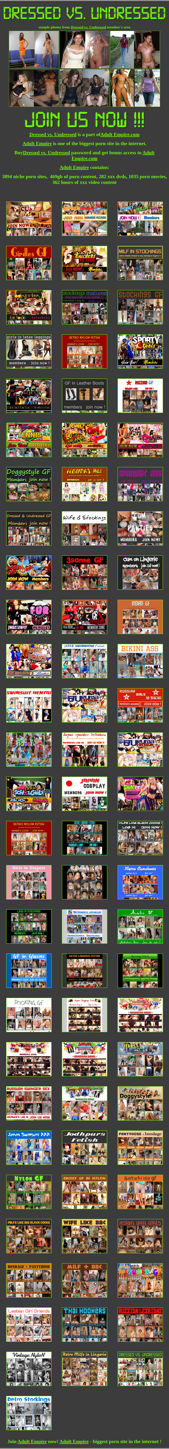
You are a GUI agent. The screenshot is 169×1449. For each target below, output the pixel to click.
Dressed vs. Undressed (88, 27)
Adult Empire (37, 143)
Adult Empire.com (120, 134)
